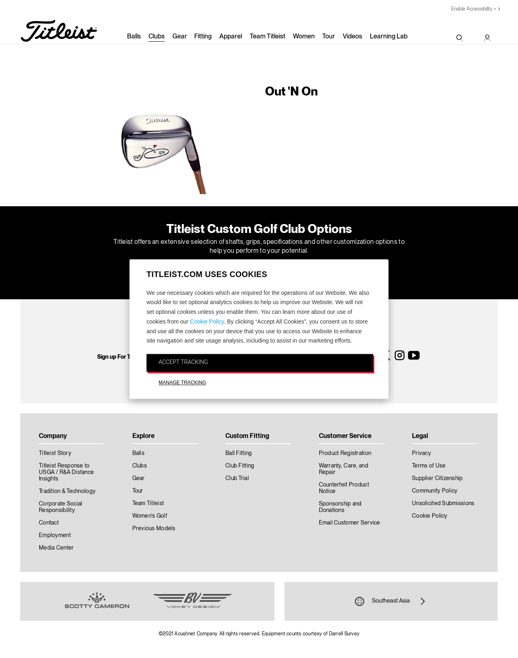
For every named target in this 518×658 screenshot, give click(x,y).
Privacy (421, 453)
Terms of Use (429, 465)
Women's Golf (149, 516)
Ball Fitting (238, 453)
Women (304, 37)
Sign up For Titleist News (128, 357)
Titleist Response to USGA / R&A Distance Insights (66, 472)
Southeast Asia (391, 601)
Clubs (157, 37)
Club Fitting (239, 465)
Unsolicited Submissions (443, 503)
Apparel (230, 37)
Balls (134, 37)
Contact (49, 522)
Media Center (56, 548)
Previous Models (154, 528)
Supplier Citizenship (437, 478)
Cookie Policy (207, 321)
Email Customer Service (349, 522)
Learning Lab (389, 37)
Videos (352, 37)
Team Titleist (267, 37)
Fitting (203, 37)
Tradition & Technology (67, 491)
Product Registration (345, 453)
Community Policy (434, 491)
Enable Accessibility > (473, 9)
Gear (179, 37)
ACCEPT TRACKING (183, 362)
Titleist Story (55, 453)
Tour (328, 37)
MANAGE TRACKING (182, 382)
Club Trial (237, 478)
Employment (55, 535)
